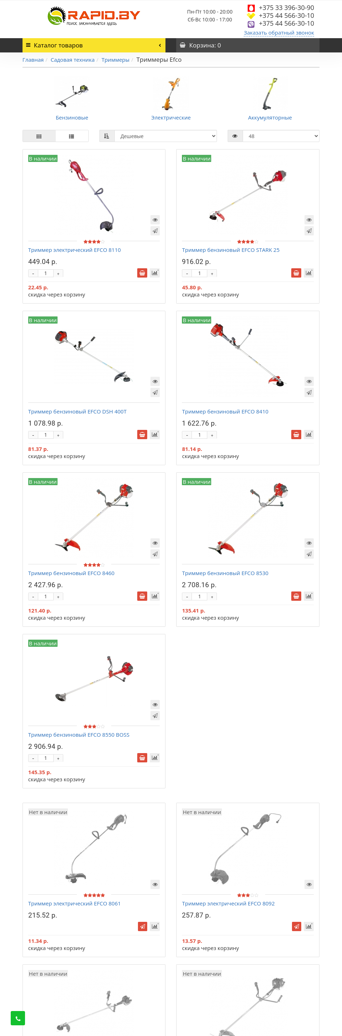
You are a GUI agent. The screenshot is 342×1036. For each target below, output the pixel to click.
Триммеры (115, 59)
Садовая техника (73, 59)
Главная (33, 59)
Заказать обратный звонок (279, 32)
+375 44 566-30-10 (286, 15)
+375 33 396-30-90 (286, 7)
